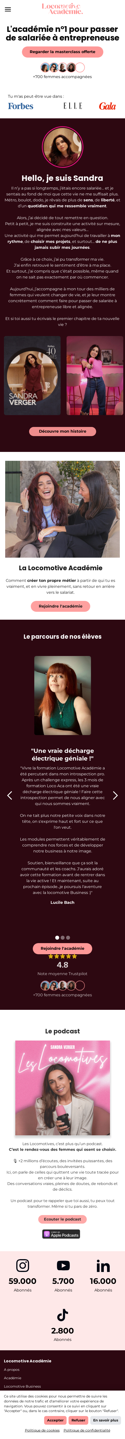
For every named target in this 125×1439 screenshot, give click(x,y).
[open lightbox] (32, 372)
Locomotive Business (22, 1386)
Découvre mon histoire (62, 431)
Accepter (55, 1420)
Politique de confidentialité (87, 1430)
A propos (11, 1369)
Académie (12, 1378)
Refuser (78, 1420)
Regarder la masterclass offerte (62, 51)
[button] (10, 795)
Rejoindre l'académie (57, 606)
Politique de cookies (42, 1430)
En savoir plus (105, 1420)
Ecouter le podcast (62, 1214)
